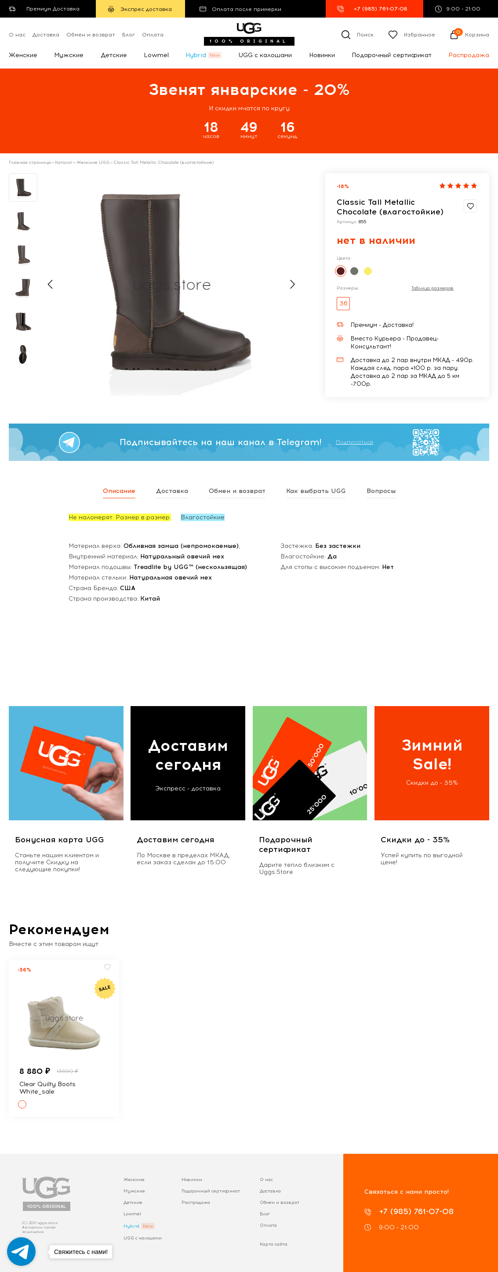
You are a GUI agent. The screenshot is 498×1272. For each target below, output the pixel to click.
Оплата (153, 35)
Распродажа (468, 55)
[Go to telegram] (21, 1251)
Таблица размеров (432, 288)
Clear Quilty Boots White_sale (47, 1087)
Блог (128, 35)
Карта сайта (273, 1244)
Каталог (64, 162)
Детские (114, 55)
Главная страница (30, 162)
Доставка (46, 35)
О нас (17, 35)
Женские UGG (92, 162)
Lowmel (156, 55)
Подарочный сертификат (392, 55)
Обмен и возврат (90, 35)
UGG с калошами (265, 55)
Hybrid (195, 55)
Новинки (322, 55)
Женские (23, 55)
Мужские (69, 55)
